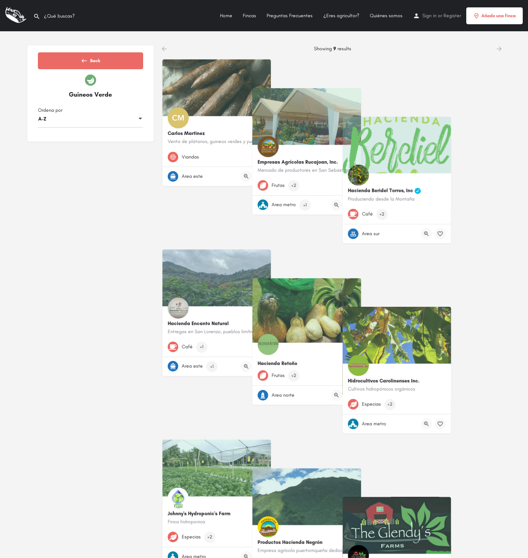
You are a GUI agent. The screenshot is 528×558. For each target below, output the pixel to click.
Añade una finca (494, 16)
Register (452, 16)
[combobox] (90, 125)
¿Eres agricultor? (341, 16)
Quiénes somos (386, 16)
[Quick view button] (246, 176)
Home (226, 16)
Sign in (429, 16)
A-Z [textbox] (42, 125)
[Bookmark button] (260, 176)
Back (90, 62)
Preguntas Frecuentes (290, 16)
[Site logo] (16, 15)
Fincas (249, 16)
